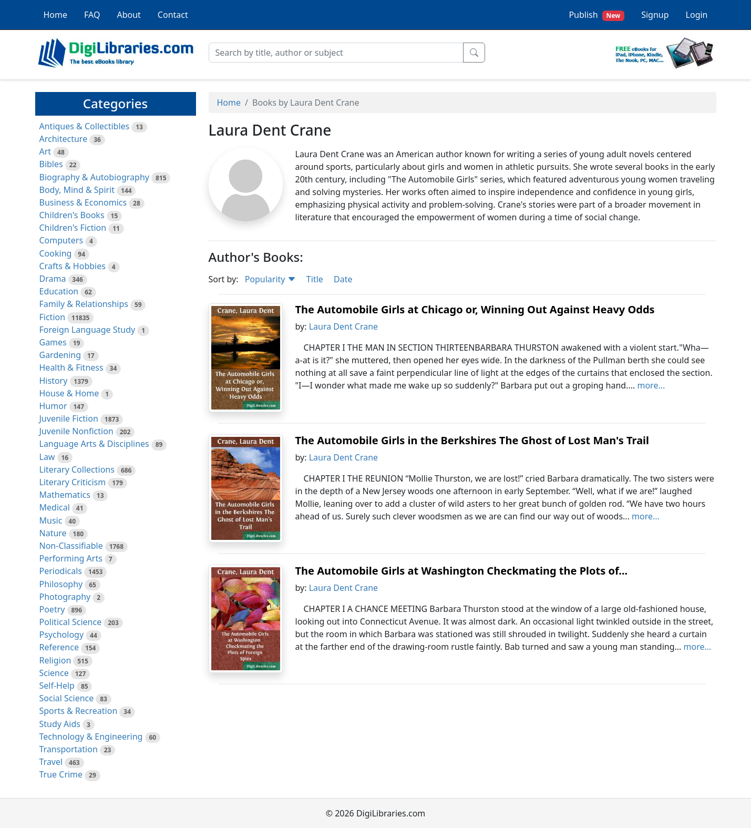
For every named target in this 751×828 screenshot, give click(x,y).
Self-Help (57, 685)
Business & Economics (83, 202)
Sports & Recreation (78, 711)
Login (697, 15)
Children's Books (72, 215)
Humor (53, 406)
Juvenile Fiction (68, 418)
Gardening (60, 355)
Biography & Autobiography (94, 177)
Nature (53, 533)
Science (54, 673)
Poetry (52, 609)
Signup (654, 15)
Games (53, 342)
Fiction (52, 317)
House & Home (69, 393)
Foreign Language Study (87, 329)
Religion (55, 660)
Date (343, 279)
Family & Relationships (83, 304)
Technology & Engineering (91, 736)
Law (47, 457)
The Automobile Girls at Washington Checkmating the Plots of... (461, 571)
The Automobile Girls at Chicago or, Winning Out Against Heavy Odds (475, 309)
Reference (59, 647)
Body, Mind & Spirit (77, 190)
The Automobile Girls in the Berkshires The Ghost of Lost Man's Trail (472, 440)
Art (45, 151)
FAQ (92, 15)
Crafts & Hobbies (72, 266)
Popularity (270, 279)
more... (651, 385)
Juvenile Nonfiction (76, 431)
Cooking (55, 253)
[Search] (336, 53)
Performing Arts (70, 558)
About (128, 15)
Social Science (66, 698)
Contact (173, 15)
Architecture (63, 139)
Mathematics (64, 494)
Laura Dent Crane (343, 326)
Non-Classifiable (71, 545)
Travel (51, 762)
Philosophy (61, 584)
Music (51, 520)
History (53, 380)
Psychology (61, 634)
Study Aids (59, 724)
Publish (596, 15)
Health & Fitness (71, 367)
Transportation (68, 749)
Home (56, 15)
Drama (52, 278)
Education (59, 291)
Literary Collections (77, 469)
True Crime (61, 774)
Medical (54, 507)
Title (314, 279)
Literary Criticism (72, 482)
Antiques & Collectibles (84, 126)
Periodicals (61, 571)
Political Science (70, 622)
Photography (65, 596)
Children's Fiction (73, 227)
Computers (61, 240)
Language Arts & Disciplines (94, 443)
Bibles (51, 164)
